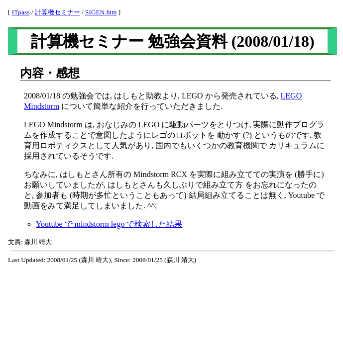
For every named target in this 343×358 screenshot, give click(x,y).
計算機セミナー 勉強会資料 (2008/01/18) (173, 41)
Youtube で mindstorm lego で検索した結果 (109, 224)
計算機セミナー (57, 12)
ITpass (21, 12)
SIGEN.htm (100, 12)
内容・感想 (50, 73)
